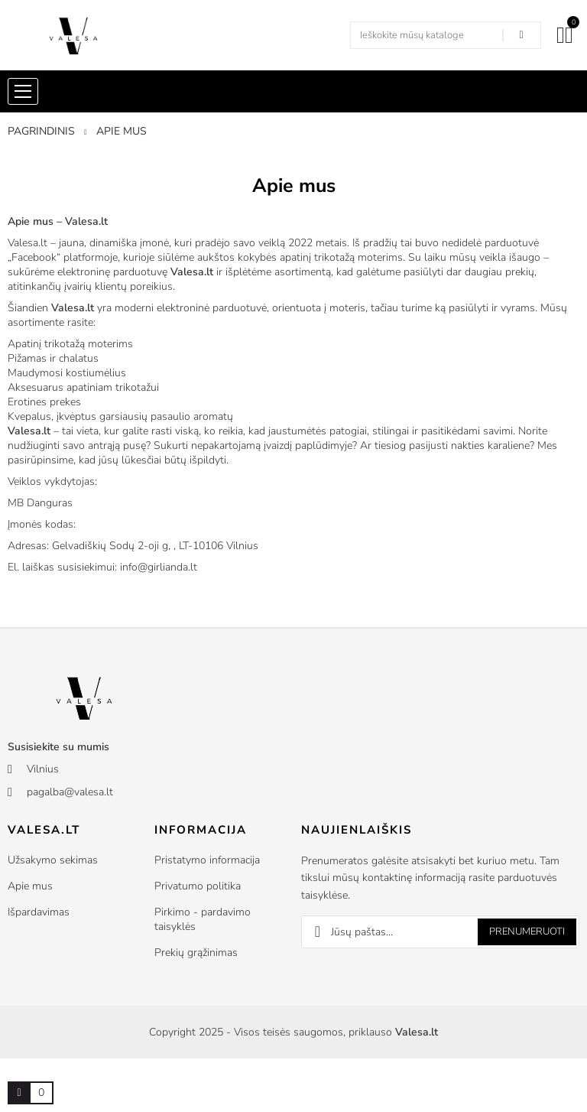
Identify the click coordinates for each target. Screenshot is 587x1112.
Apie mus (30, 886)
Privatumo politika (197, 886)
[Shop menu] (23, 91)
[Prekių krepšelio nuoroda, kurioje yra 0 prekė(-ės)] (19, 1092)
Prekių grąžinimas (196, 952)
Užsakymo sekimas (53, 860)
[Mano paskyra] (560, 35)
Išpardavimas (39, 912)
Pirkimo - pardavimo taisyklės (202, 919)
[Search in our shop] (521, 35)
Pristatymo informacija (207, 860)
